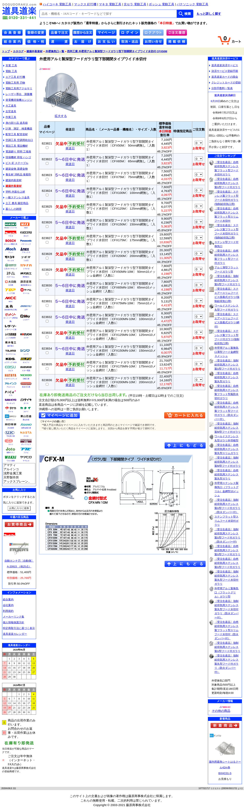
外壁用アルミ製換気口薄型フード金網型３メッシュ (226, 352)
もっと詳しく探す (208, 13)
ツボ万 (26, 260)
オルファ (26, 362)
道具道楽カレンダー (15, 633)
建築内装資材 (12, 180)
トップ (6, 51)
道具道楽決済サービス (223, 65)
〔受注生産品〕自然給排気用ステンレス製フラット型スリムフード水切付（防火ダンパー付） (226, 630)
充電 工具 (10, 65)
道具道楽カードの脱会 (223, 76)
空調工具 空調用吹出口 (18, 140)
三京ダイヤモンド (10, 269)
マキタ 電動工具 (110, 4)
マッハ (10, 252)
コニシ (10, 444)
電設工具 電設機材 (15, 145)
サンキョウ (11, 403)
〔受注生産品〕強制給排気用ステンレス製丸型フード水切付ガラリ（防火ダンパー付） (226, 609)
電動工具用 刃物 (14, 82)
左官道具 (9, 111)
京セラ (26, 236)
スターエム (11, 277)
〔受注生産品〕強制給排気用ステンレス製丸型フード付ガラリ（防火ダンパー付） (226, 664)
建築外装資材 (34, 51)
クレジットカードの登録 (225, 82)
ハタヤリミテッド (10, 379)
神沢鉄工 (26, 277)
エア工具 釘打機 (14, 76)
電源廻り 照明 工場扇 (17, 151)
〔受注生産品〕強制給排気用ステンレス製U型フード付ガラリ (227, 280)
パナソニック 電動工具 (192, 4)
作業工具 (9, 117)
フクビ (26, 452)
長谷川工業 (26, 387)
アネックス (26, 252)
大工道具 (9, 105)
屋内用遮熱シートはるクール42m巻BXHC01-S (225, 767)
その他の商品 (221, 710)
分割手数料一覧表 (221, 88)
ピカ (10, 395)
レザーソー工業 (10, 330)
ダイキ (26, 403)
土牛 (26, 310)
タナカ (10, 411)
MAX (26, 228)
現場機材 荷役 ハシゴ (17, 157)
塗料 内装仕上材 (14, 191)
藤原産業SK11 (26, 285)
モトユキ (10, 260)
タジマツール (11, 354)
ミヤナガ (26, 269)
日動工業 (26, 379)
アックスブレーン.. (19, 482)
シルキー (26, 320)
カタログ (18, 51)
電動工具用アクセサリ (17, 88)
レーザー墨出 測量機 (17, 94)
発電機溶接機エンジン (17, 99)
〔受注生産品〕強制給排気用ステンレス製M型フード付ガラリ (227, 427)
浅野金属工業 (26, 428)
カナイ (26, 411)
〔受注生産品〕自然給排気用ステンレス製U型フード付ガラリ (227, 183)
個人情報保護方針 (13, 622)
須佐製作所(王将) (10, 310)
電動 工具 (10, 71)
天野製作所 (19, 478)
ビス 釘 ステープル (15, 163)
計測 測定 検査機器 (17, 128)
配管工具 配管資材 (15, 134)
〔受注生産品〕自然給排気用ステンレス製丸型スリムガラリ (226, 449)
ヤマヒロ (26, 461)
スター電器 (26, 370)
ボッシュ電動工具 (10, 244)
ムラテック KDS (11, 362)
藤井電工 (10, 346)
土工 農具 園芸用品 (15, 203)
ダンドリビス (26, 444)
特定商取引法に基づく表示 (19, 628)
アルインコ (11, 387)
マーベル (26, 293)
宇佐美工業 (11, 436)
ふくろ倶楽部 (11, 338)
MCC (10, 301)
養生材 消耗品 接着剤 (17, 174)
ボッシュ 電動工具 (161, 4)
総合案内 (8, 599)
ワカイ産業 (11, 461)
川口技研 (10, 428)
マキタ (10, 236)
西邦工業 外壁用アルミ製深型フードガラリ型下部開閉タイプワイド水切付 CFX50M (117, 51)
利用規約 (8, 610)
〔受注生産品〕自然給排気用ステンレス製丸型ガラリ (226, 377)
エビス (10, 370)
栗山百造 (26, 420)
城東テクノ (11, 452)
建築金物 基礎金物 (15, 168)
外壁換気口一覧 (55, 51)
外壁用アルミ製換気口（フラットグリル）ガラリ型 (226, 592)
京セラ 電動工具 (135, 4)
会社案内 (8, 605)
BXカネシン (10, 420)
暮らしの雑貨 (12, 208)
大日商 (10, 285)
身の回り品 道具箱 (15, 122)
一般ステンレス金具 (16, 197)
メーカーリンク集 (13, 616)
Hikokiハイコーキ (10, 228)
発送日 (70, 147)
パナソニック (26, 244)
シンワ (26, 354)
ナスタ (26, 436)
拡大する (60, 114)
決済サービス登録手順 (223, 71)
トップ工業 (11, 293)
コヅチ (26, 338)
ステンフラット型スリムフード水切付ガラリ (226, 520)
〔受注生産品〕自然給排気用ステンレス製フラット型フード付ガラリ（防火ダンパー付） (226, 411)
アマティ (19, 465)
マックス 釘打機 (85, 4)
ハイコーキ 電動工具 (57, 4)
